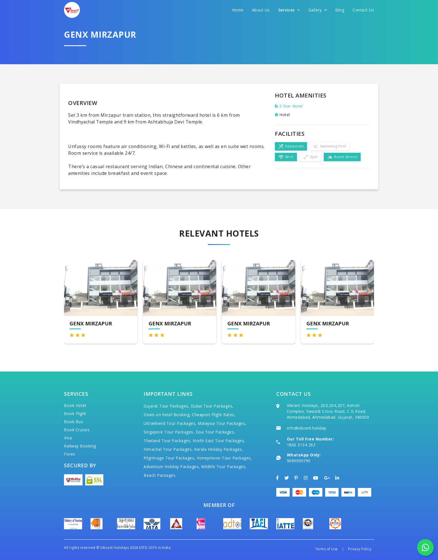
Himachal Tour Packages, (168, 449)
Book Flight (75, 413)
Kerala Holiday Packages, (218, 449)
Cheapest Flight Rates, (213, 414)
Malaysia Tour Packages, (222, 423)
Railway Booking (80, 446)
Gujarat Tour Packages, (166, 406)
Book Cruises (77, 429)
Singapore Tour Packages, (169, 432)
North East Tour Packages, (219, 440)
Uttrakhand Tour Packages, (170, 423)
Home (238, 10)
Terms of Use (326, 549)
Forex (69, 454)
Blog (339, 10)
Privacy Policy (359, 549)
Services (289, 10)
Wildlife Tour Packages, (224, 466)
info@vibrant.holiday (306, 428)
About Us (261, 10)
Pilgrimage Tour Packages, (170, 458)
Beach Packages (159, 475)
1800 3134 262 (301, 444)
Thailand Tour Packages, (168, 440)
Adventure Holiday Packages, (172, 466)
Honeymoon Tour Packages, (224, 458)
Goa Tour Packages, (215, 432)
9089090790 (299, 460)
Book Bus (73, 421)
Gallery (317, 10)
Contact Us (363, 10)
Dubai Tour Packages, (212, 406)
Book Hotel (75, 405)
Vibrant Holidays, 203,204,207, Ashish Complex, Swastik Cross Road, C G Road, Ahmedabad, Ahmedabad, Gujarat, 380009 (328, 411)
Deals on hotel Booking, (167, 414)
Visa (68, 437)
